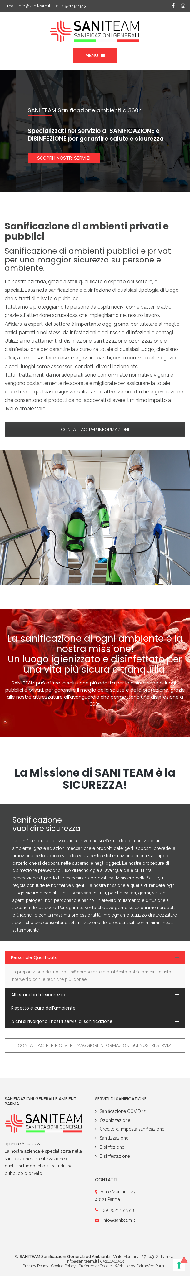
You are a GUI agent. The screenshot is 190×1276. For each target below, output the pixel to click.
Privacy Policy (35, 1266)
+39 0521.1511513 (118, 1209)
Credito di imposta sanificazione (132, 1129)
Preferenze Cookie (95, 1266)
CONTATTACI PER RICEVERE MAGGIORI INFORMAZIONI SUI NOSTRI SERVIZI (95, 1045)
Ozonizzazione (115, 1120)
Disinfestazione (115, 1156)
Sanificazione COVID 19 (123, 1111)
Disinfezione (112, 1147)
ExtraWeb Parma (152, 1266)
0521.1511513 (74, 5)
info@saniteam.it (34, 5)
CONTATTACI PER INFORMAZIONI (95, 429)
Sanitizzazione (114, 1138)
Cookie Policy (63, 1266)
